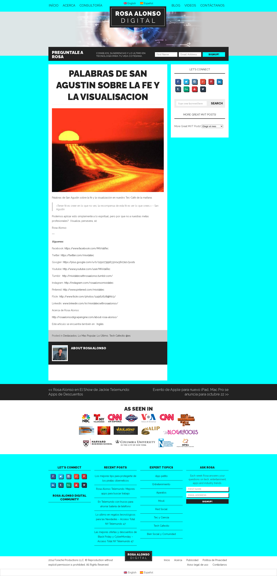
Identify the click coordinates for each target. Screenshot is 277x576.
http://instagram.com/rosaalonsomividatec (88, 282)
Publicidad (192, 560)
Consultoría (90, 5)
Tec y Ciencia (161, 517)
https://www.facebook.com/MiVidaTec (86, 248)
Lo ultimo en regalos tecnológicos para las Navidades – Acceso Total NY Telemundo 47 (115, 519)
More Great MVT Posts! (187, 126)
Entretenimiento (161, 484)
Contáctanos (212, 5)
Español (146, 3)
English (130, 3)
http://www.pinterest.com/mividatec (83, 289)
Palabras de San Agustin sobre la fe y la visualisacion (108, 85)
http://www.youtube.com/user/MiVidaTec (86, 269)
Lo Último (102, 335)
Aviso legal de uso (197, 564)
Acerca (69, 5)
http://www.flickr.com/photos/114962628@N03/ (87, 296)
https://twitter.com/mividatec (77, 255)
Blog (176, 5)
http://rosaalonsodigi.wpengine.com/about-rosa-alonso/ (84, 317)
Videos (190, 5)
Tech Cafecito (161, 525)
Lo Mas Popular (87, 335)
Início (53, 5)
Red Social (161, 509)
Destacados (70, 335)
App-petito (161, 476)
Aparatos (161, 492)
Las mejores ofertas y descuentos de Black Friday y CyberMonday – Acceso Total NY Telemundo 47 (115, 537)
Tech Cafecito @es (120, 335)
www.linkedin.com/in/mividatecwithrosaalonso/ (90, 303)
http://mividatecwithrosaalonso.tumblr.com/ (87, 276)
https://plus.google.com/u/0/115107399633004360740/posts (99, 262)
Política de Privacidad (215, 560)
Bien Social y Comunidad (161, 534)
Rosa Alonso (94, 348)
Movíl (161, 500)
